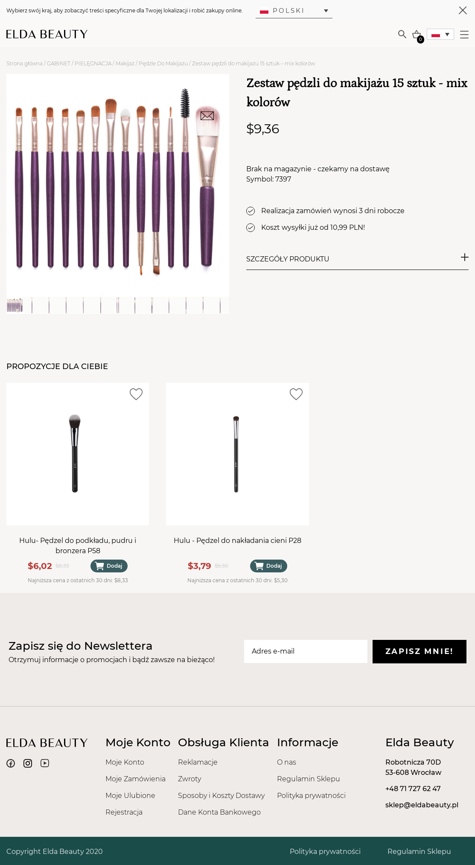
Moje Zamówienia (135, 779)
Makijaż (125, 63)
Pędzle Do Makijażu (163, 63)
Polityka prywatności (311, 796)
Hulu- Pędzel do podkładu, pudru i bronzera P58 (77, 546)
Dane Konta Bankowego (219, 812)
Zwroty (189, 779)
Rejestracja (124, 812)
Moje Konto (124, 762)
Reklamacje (198, 762)
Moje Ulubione (130, 796)
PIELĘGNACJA (93, 63)
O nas (286, 762)
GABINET (58, 63)
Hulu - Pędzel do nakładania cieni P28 (237, 541)
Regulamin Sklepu (308, 779)
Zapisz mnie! (419, 651)
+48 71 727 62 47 (413, 789)
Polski (282, 10)
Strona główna (24, 63)
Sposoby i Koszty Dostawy (221, 796)
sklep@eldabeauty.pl (421, 805)
